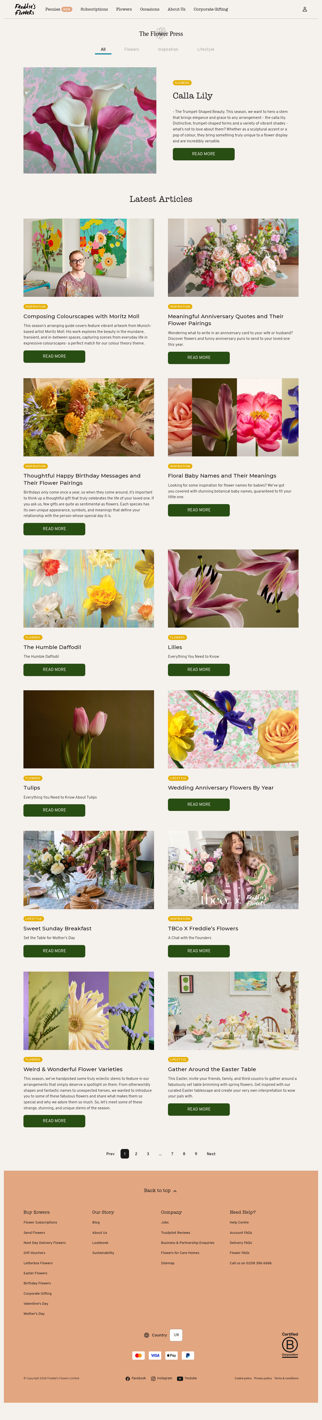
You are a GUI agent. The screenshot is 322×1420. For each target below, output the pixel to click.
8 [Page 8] (184, 1153)
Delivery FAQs (241, 1243)
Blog (96, 1222)
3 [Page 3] (148, 1153)
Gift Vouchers (34, 1253)
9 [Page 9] (196, 1153)
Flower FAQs (240, 1253)
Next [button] (211, 1153)
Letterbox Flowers (38, 1263)
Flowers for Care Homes (180, 1253)
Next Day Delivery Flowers (44, 1243)
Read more (203, 154)
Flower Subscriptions (40, 1222)
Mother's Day (34, 1314)
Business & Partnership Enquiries (187, 1243)
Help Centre (239, 1222)
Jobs (165, 1222)
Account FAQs (241, 1233)
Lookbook (100, 1243)
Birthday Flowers (37, 1283)
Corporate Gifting (37, 1294)
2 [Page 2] (136, 1153)
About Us (99, 1233)
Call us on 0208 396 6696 (251, 1263)
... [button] (160, 1153)
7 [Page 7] (172, 1153)
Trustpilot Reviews (175, 1233)
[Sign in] (305, 9)
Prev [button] (110, 1153)
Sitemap (167, 1263)
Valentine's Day (35, 1304)
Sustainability (103, 1253)
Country (159, 1335)
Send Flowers (34, 1233)
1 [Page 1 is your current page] (125, 1153)
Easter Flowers (35, 1273)
